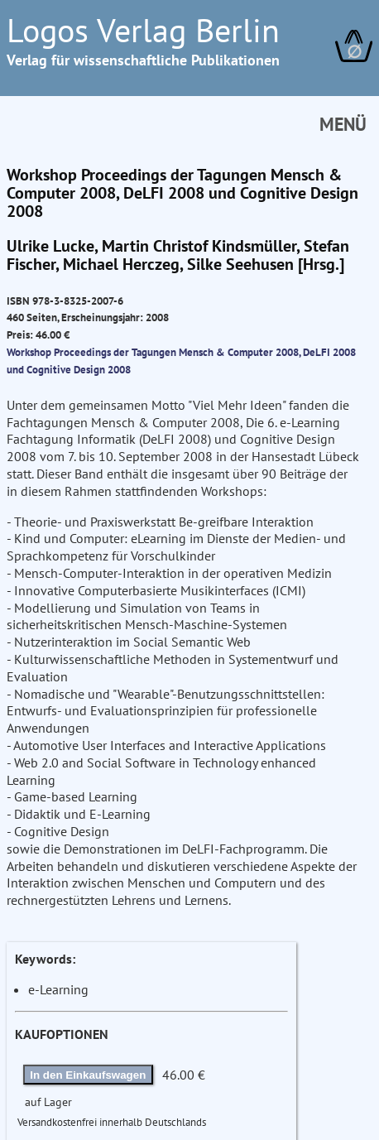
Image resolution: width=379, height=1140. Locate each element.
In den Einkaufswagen (88, 1075)
